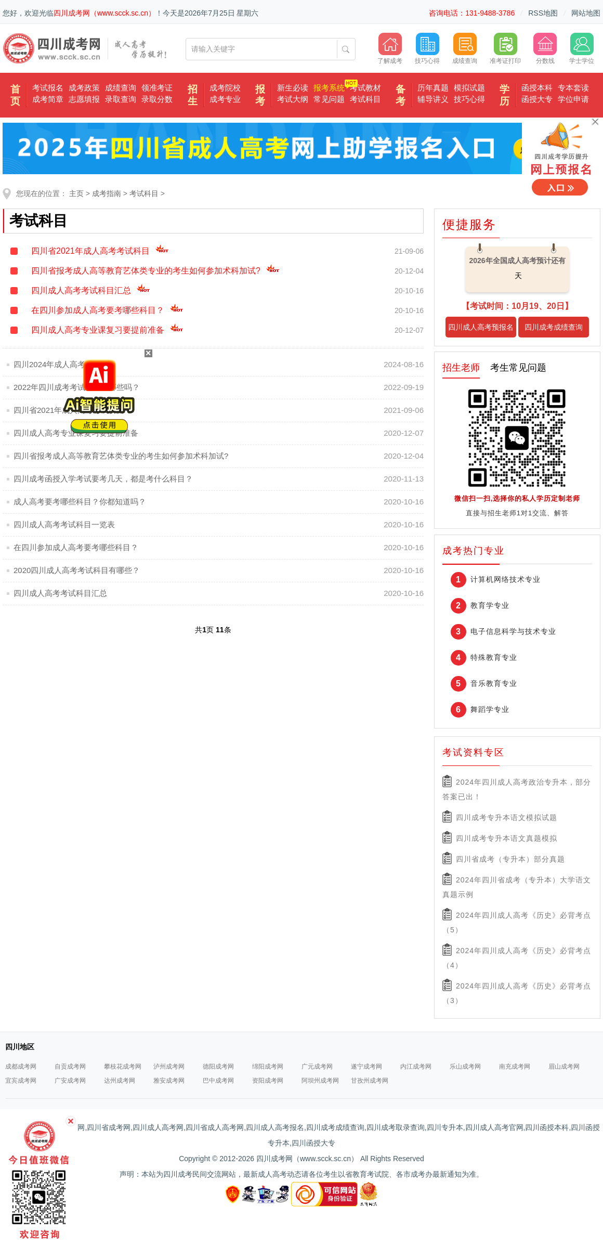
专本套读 (573, 87)
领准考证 (157, 87)
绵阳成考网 (267, 1066)
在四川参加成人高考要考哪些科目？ (107, 310)
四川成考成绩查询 (554, 327)
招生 (193, 95)
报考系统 (329, 87)
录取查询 (120, 99)
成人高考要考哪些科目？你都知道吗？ (80, 501)
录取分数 (157, 99)
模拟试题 (469, 87)
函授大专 (537, 99)
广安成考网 (70, 1080)
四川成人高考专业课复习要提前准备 (107, 330)
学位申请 (573, 99)
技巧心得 (469, 99)
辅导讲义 (433, 99)
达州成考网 (119, 1080)
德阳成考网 (218, 1066)
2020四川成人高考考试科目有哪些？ (77, 570)
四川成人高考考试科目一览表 (64, 524)
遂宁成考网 (366, 1066)
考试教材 (365, 87)
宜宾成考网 (20, 1080)
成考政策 (84, 87)
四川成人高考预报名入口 (481, 330)
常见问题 (329, 99)
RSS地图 (543, 13)
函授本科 (537, 87)
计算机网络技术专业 (505, 579)
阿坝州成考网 (320, 1080)
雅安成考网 (169, 1080)
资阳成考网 (267, 1080)
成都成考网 (20, 1066)
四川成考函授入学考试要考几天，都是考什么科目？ (103, 478)
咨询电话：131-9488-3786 (472, 13)
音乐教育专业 (493, 683)
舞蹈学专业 (489, 709)
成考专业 (225, 99)
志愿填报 (84, 99)
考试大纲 (292, 99)
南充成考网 (514, 1066)
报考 (260, 95)
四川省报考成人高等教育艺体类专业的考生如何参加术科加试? (155, 270)
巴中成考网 (218, 1080)
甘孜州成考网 (369, 1080)
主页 (76, 193)
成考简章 (47, 99)
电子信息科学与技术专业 (513, 631)
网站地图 (585, 13)
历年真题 (433, 87)
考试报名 (47, 87)
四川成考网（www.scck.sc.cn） (104, 13)
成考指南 (106, 193)
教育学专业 (489, 605)
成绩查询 (120, 87)
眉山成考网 (564, 1066)
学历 (504, 95)
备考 (400, 95)
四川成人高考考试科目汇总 (90, 290)
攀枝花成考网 (122, 1066)
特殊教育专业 (493, 657)
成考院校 (225, 87)
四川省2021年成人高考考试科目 (100, 250)
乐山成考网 (465, 1066)
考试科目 (365, 99)
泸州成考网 (169, 1066)
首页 (15, 95)
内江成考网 (415, 1066)
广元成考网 (317, 1066)
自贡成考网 (70, 1066)
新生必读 (292, 87)
